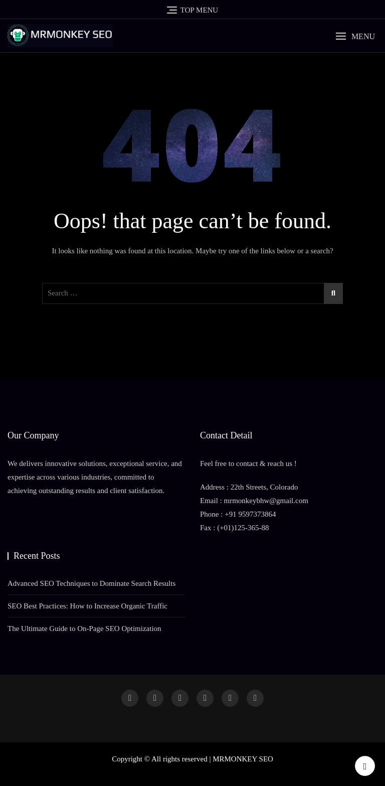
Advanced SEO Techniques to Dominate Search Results (91, 583)
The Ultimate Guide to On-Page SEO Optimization (84, 628)
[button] (355, 36)
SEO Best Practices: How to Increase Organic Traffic (87, 606)
